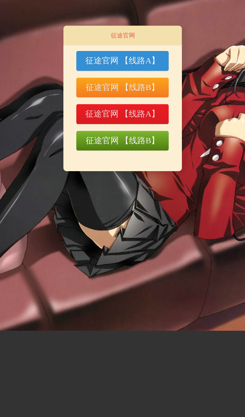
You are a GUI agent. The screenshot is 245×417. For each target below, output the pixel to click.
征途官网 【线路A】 (122, 60)
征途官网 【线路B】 (123, 87)
